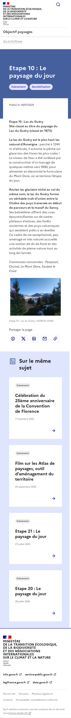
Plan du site (9, 694)
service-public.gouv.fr (39, 675)
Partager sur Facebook (13, 338)
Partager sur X (23, 338)
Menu (65, 4)
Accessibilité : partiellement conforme (37, 700)
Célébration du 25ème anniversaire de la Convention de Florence (35, 403)
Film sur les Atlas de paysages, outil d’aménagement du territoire (35, 471)
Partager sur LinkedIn (34, 338)
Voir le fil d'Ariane (12, 41)
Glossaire (24, 694)
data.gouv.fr (40, 682)
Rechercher (58, 4)
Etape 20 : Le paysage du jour (30, 591)
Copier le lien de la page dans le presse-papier (55, 338)
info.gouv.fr (10, 675)
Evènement (18, 87)
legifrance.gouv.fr (14, 682)
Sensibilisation (41, 87)
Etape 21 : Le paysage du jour (30, 534)
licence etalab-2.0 (17, 713)
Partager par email (44, 338)
